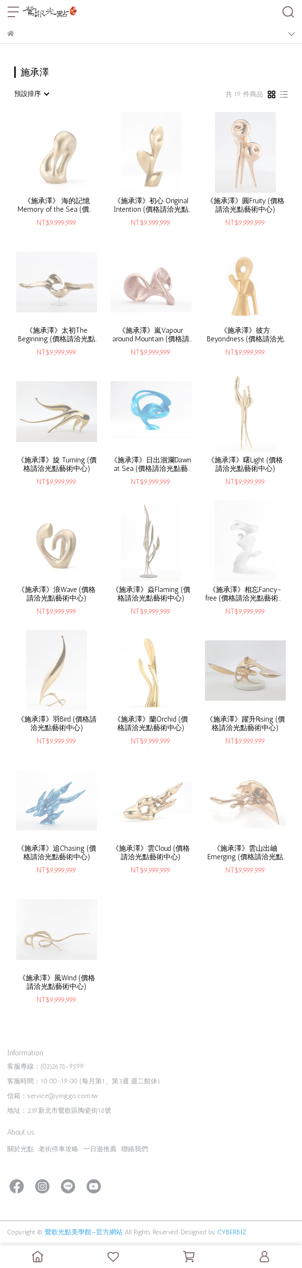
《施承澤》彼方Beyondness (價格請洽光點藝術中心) (245, 334)
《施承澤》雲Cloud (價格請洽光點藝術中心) (151, 852)
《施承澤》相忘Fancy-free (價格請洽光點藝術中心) (245, 593)
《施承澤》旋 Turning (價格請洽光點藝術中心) (57, 464)
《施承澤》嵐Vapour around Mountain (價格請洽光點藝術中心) (150, 334)
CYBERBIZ (231, 1232)
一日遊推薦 (100, 1149)
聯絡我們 (134, 1149)
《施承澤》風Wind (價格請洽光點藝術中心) (57, 982)
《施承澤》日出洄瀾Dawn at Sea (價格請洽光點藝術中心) (150, 464)
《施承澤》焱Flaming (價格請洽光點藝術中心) (151, 593)
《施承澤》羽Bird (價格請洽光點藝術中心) (57, 723)
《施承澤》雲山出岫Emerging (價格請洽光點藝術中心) (245, 852)
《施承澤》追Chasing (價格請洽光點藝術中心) (56, 852)
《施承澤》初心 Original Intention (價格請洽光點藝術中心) (151, 205)
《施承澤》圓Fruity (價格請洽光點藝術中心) (245, 205)
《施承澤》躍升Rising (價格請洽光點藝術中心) (245, 723)
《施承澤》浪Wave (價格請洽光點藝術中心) (57, 593)
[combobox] (31, 94)
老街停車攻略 (58, 1149)
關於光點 (20, 1149)
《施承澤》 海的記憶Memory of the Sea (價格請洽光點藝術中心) (57, 205)
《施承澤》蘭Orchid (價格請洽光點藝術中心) (151, 723)
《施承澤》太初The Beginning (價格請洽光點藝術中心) (56, 334)
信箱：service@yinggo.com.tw (52, 1096)
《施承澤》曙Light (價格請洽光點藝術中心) (245, 464)
